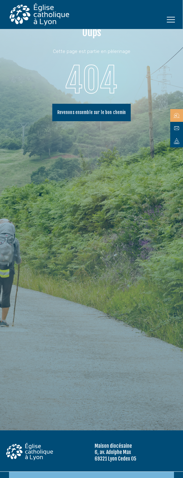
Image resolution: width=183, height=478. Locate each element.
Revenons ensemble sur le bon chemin (91, 112)
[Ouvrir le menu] (171, 19)
